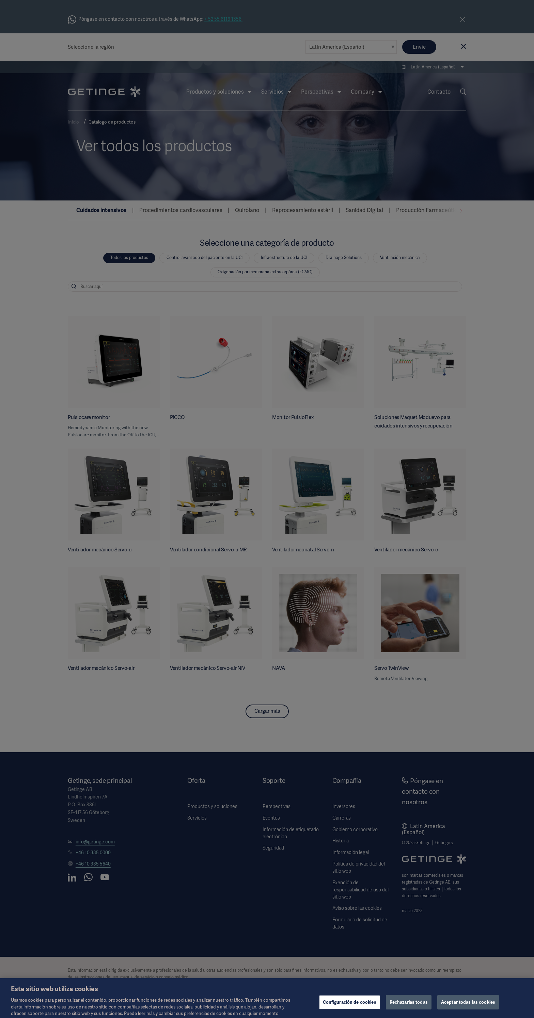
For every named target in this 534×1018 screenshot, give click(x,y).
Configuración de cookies (349, 1010)
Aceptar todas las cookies (468, 1010)
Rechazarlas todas (409, 1010)
